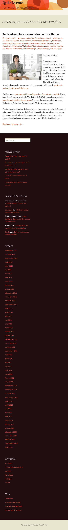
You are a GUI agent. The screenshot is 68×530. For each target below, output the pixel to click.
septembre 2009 (11, 443)
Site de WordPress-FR (13, 510)
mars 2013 (9, 281)
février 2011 (9, 378)
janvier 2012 (9, 335)
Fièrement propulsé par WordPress (34, 525)
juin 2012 (8, 316)
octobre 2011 (10, 347)
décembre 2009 (11, 432)
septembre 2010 (11, 397)
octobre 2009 (10, 440)
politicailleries (16, 46)
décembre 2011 (11, 339)
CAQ (56, 38)
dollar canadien (25, 41)
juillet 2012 (9, 312)
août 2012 (8, 308)
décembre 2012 (11, 293)
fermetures (56, 41)
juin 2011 (8, 362)
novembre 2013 (11, 250)
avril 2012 (8, 324)
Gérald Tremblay (8, 43)
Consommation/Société (29, 38)
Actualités (8, 463)
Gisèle (7, 232)
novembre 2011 (11, 343)
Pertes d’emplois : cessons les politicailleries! (31, 34)
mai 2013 (8, 274)
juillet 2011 (9, 358)
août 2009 (8, 447)
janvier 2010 (9, 428)
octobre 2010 (10, 393)
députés (16, 41)
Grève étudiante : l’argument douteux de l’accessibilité (17, 219)
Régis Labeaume (38, 46)
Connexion (9, 498)
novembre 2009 (11, 436)
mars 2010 (9, 420)
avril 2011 (8, 370)
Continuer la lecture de (13, 124)
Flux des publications (13, 502)
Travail (48, 38)
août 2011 (8, 355)
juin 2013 (8, 270)
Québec (28, 46)
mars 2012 (9, 328)
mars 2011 (9, 374)
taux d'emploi (18, 48)
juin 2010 (8, 409)
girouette (19, 43)
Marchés (8, 471)
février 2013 (9, 285)
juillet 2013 (9, 266)
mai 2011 (8, 366)
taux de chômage (29, 48)
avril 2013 (8, 277)
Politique (41, 38)
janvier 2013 (9, 289)
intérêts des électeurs (31, 43)
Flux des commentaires (13, 506)
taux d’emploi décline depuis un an (16, 100)
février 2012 (9, 331)
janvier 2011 (9, 382)
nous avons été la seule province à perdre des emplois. (37, 94)
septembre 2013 (11, 258)
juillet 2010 (9, 405)
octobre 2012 (10, 301)
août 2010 (8, 401)
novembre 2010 (11, 389)
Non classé (9, 475)
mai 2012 (8, 320)
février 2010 (9, 424)
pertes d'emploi (47, 43)
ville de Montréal (43, 48)
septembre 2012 (11, 304)
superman (8, 210)
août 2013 (8, 262)
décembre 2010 (11, 386)
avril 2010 (8, 416)
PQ (23, 46)
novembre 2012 (11, 297)
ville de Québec (56, 48)
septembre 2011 (11, 351)
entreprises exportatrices (41, 41)
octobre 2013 (10, 254)
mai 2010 (8, 413)
